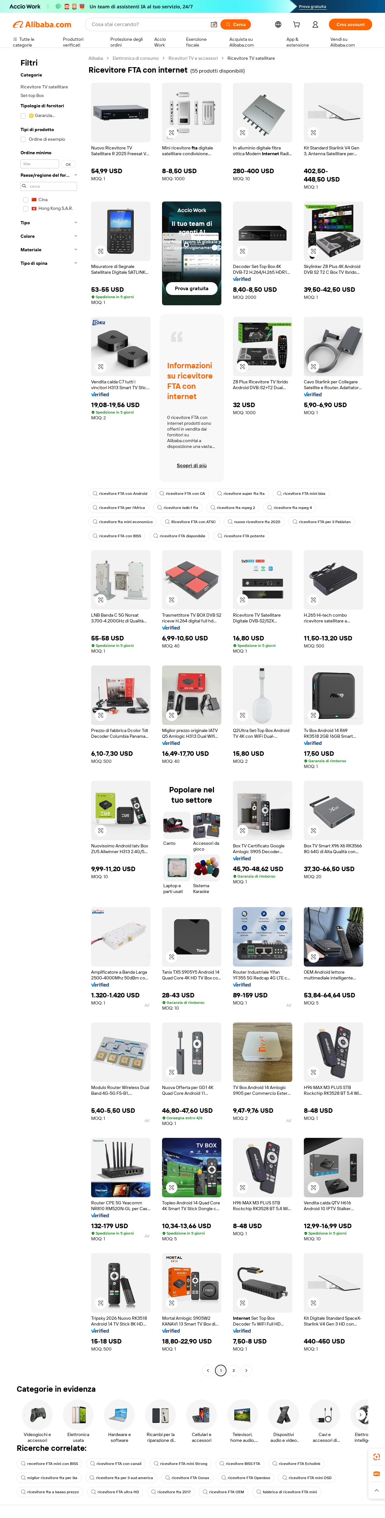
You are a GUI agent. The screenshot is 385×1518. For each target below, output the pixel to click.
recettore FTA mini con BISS (49, 1463)
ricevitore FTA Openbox (245, 1477)
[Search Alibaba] (148, 24)
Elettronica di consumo (136, 58)
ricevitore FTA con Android (120, 493)
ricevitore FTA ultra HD (115, 1492)
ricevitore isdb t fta (177, 507)
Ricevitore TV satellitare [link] (251, 58)
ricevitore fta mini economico (123, 521)
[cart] (298, 25)
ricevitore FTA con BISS (117, 536)
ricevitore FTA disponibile (179, 536)
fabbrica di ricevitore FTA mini (286, 1492)
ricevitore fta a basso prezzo (50, 1492)
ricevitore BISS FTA (239, 1463)
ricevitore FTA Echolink (296, 1463)
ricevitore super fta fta (241, 493)
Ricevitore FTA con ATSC (190, 521)
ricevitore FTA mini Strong (180, 1463)
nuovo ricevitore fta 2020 (254, 521)
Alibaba (96, 58)
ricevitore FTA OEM (223, 1492)
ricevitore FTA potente (241, 536)
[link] (376, 1457)
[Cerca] (235, 24)
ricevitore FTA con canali (115, 1463)
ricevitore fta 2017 (171, 1492)
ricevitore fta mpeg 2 (232, 507)
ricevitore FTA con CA (182, 493)
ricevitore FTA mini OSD (306, 1477)
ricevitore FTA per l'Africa (119, 507)
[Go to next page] (246, 1370)
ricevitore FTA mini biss (301, 493)
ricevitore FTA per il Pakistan (322, 521)
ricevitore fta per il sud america (121, 1477)
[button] (214, 24)
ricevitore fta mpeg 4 (289, 507)
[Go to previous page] (208, 1370)
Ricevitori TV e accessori (193, 58)
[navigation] (49, 715)
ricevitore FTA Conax (187, 1477)
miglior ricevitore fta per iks (49, 1477)
